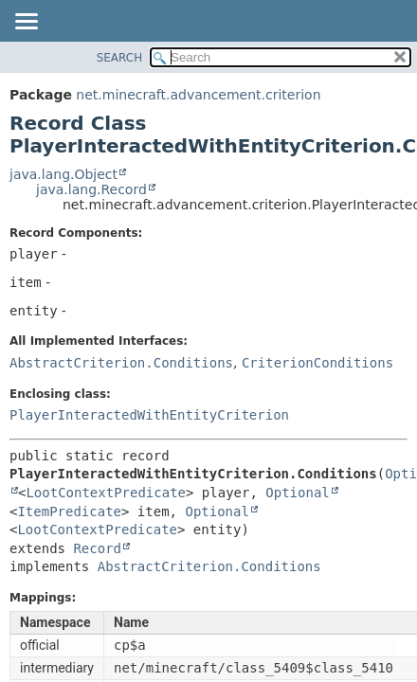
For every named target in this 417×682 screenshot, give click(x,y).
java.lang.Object (63, 174)
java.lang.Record (91, 189)
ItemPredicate (69, 511)
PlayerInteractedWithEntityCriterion (149, 414)
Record (97, 548)
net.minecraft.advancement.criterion (198, 94)
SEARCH (120, 57)
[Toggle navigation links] (25, 22)
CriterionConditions (317, 362)
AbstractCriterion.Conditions (121, 362)
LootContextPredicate (106, 492)
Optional (297, 492)
